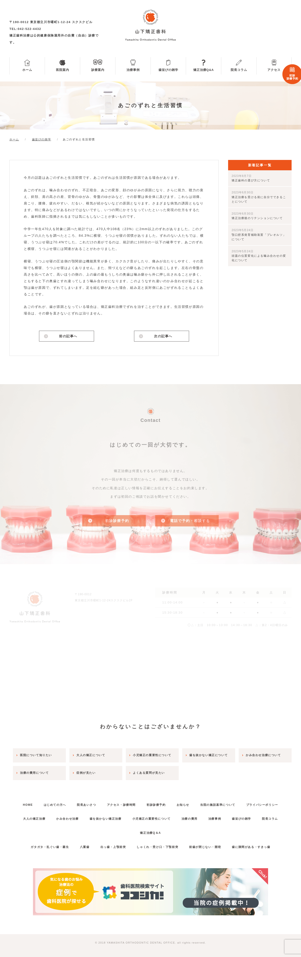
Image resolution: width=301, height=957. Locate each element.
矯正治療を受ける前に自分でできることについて (259, 197)
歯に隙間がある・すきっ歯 (251, 847)
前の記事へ (68, 336)
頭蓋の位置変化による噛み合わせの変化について (259, 256)
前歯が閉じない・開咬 (205, 847)
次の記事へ (163, 336)
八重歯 (85, 847)
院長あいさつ (86, 804)
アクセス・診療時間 (121, 804)
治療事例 (133, 70)
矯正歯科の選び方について (251, 178)
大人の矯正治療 (34, 818)
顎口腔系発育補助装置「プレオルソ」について (259, 234)
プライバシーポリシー (262, 804)
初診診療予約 (156, 804)
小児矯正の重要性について (151, 818)
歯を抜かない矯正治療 (106, 818)
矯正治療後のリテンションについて (257, 216)
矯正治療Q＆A (150, 833)
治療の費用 (190, 818)
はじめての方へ (55, 804)
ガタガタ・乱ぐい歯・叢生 (50, 847)
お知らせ (183, 804)
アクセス (274, 70)
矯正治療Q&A (203, 70)
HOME (28, 804)
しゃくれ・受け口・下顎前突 (157, 847)
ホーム (27, 70)
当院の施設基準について (217, 804)
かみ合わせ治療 (67, 818)
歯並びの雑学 (168, 70)
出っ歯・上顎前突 (113, 847)
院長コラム (239, 70)
